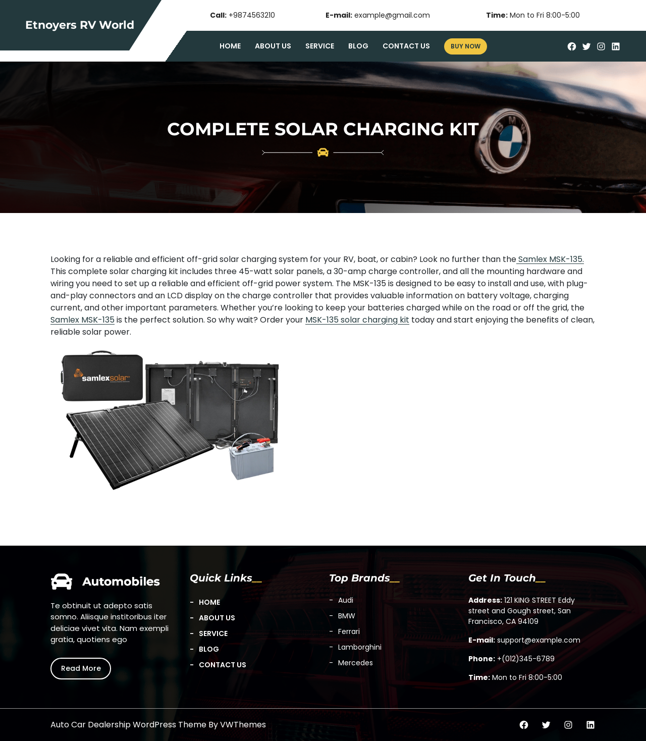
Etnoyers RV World (79, 25)
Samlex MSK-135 (82, 320)
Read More (81, 668)
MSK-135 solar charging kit (357, 320)
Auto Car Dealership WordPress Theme (128, 724)
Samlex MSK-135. (550, 259)
